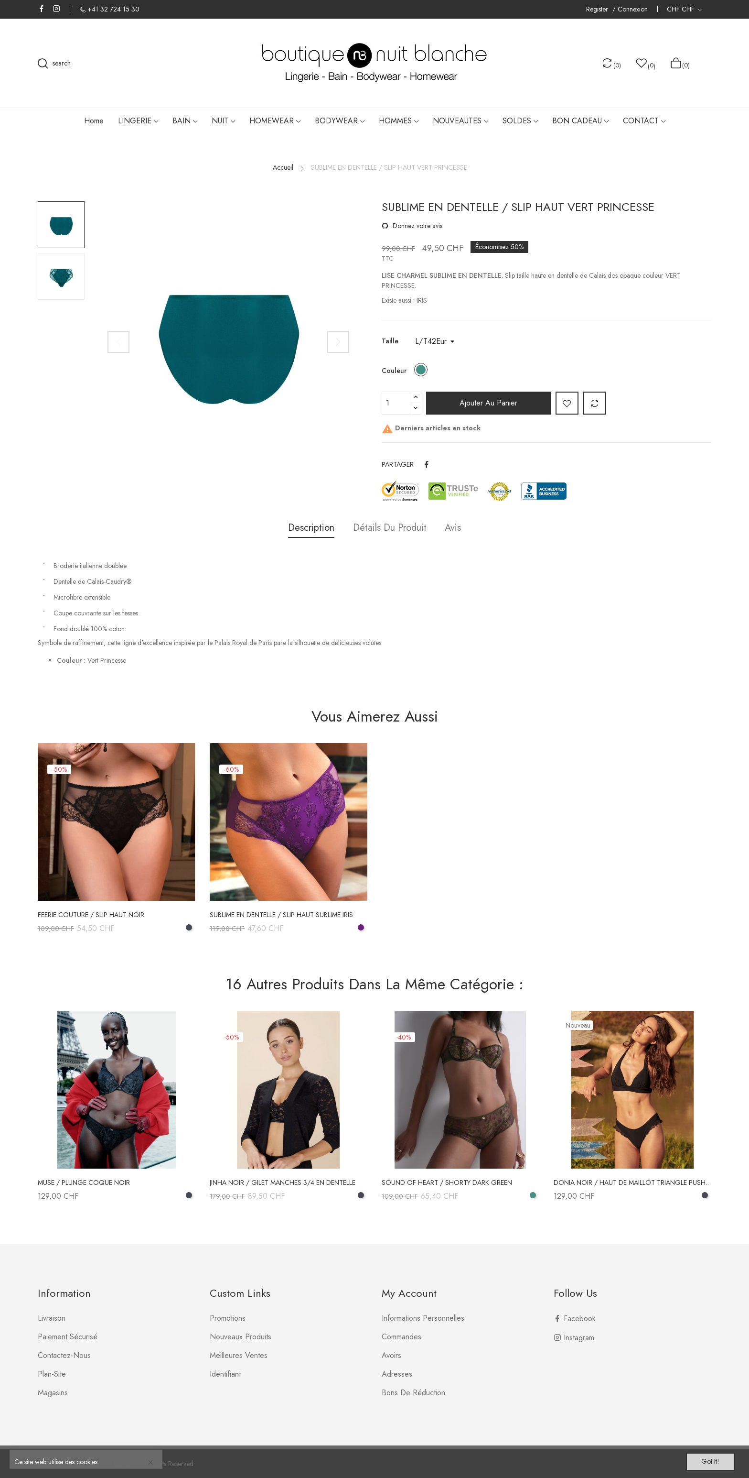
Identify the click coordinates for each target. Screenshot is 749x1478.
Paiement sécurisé (67, 1336)
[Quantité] (396, 403)
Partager (427, 464)
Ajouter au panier (488, 402)
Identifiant (225, 1374)
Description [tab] (307, 528)
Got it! (704, 1460)
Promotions (228, 1318)
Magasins (53, 1392)
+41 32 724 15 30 (113, 9)
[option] (61, 224)
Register (598, 9)
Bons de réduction (413, 1392)
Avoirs (391, 1355)
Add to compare (594, 403)
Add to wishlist (567, 403)
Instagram (56, 8)
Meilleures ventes (239, 1355)
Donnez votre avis (416, 225)
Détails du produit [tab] (390, 528)
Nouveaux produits (240, 1336)
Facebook (41, 8)
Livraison (51, 1318)
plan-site (52, 1374)
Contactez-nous (64, 1355)
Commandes (401, 1336)
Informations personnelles (423, 1318)
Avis (457, 528)
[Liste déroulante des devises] (684, 9)
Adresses (397, 1374)
